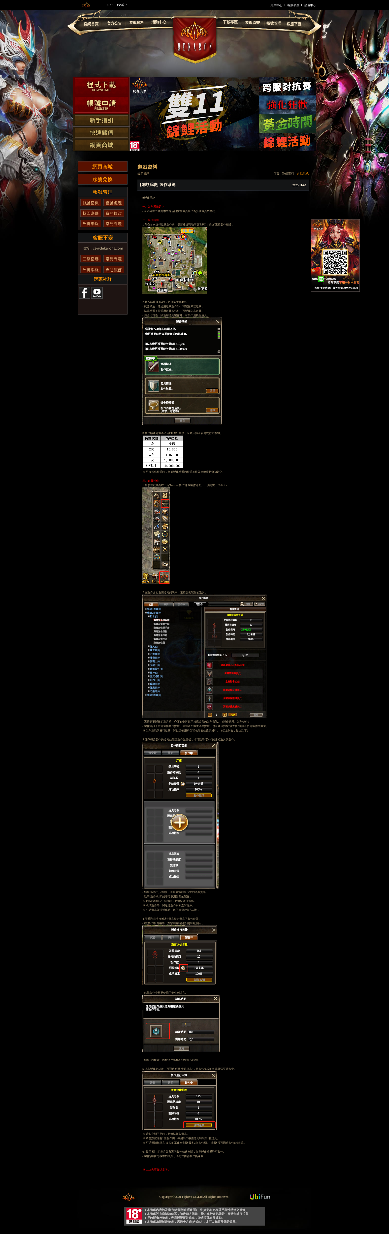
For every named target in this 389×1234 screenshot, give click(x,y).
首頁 (276, 173)
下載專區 (230, 22)
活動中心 (158, 22)
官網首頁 (91, 24)
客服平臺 (293, 5)
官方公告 (114, 23)
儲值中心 (310, 5)
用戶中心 (276, 5)
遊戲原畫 (252, 23)
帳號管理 (273, 23)
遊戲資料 (136, 23)
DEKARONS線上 (116, 5)
